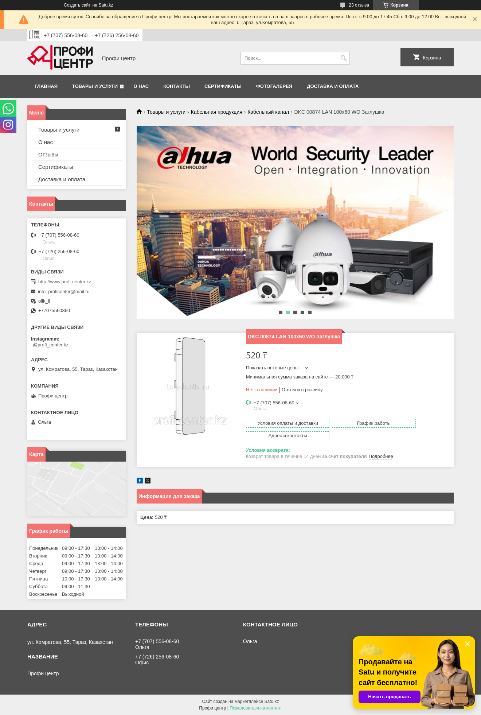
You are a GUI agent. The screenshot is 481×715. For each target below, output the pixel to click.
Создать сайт (77, 5)
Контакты (176, 86)
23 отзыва (359, 5)
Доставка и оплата (333, 86)
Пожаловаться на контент (256, 708)
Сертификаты (223, 86)
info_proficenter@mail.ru (64, 291)
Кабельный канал (268, 112)
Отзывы (48, 154)
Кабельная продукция (216, 112)
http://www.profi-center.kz (64, 281)
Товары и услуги (95, 86)
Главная (46, 86)
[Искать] (343, 58)
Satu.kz (271, 701)
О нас (141, 86)
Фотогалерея (274, 86)
